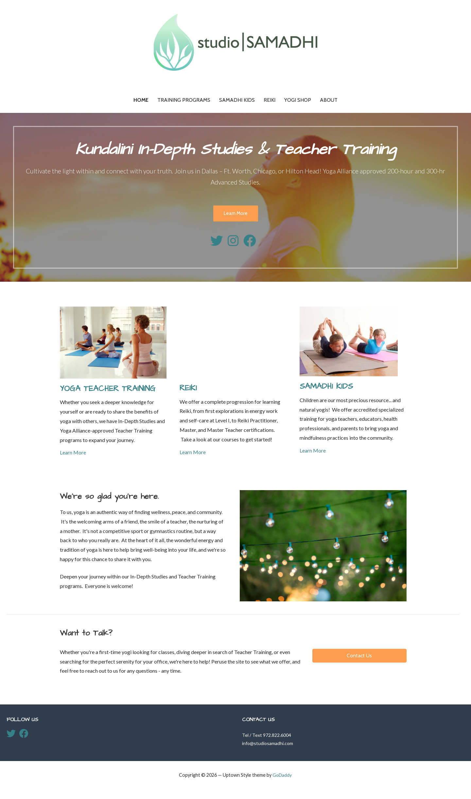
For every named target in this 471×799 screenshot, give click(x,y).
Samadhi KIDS (237, 100)
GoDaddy (282, 775)
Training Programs (183, 100)
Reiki (269, 100)
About (329, 100)
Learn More (236, 213)
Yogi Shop (297, 100)
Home (140, 100)
